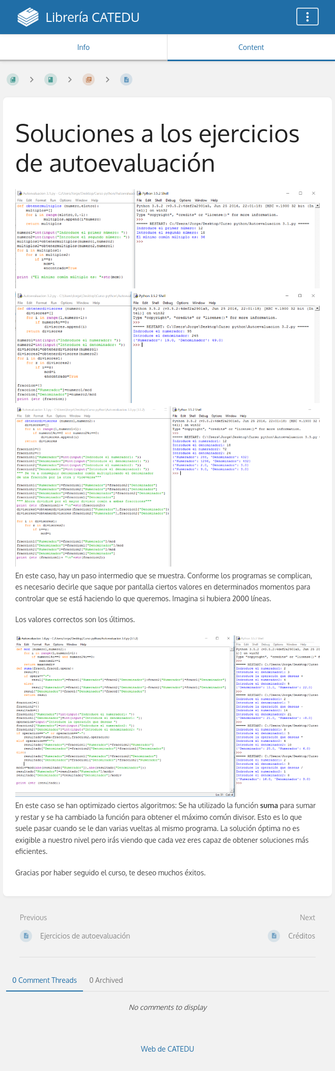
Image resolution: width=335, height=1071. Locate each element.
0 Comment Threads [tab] (44, 980)
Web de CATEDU (167, 1049)
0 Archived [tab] (106, 980)
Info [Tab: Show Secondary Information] (83, 47)
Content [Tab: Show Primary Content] (251, 47)
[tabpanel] (167, 1007)
